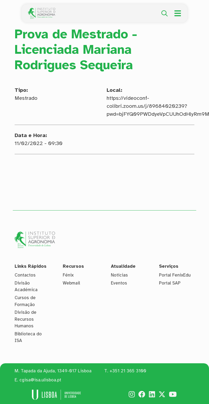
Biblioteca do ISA (28, 337)
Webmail (71, 283)
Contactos (25, 275)
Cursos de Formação (25, 301)
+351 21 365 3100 (128, 371)
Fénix (68, 275)
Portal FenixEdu (175, 275)
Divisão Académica (26, 286)
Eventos (119, 283)
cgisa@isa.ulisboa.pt (40, 380)
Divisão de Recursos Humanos (25, 319)
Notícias (119, 275)
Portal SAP (170, 283)
